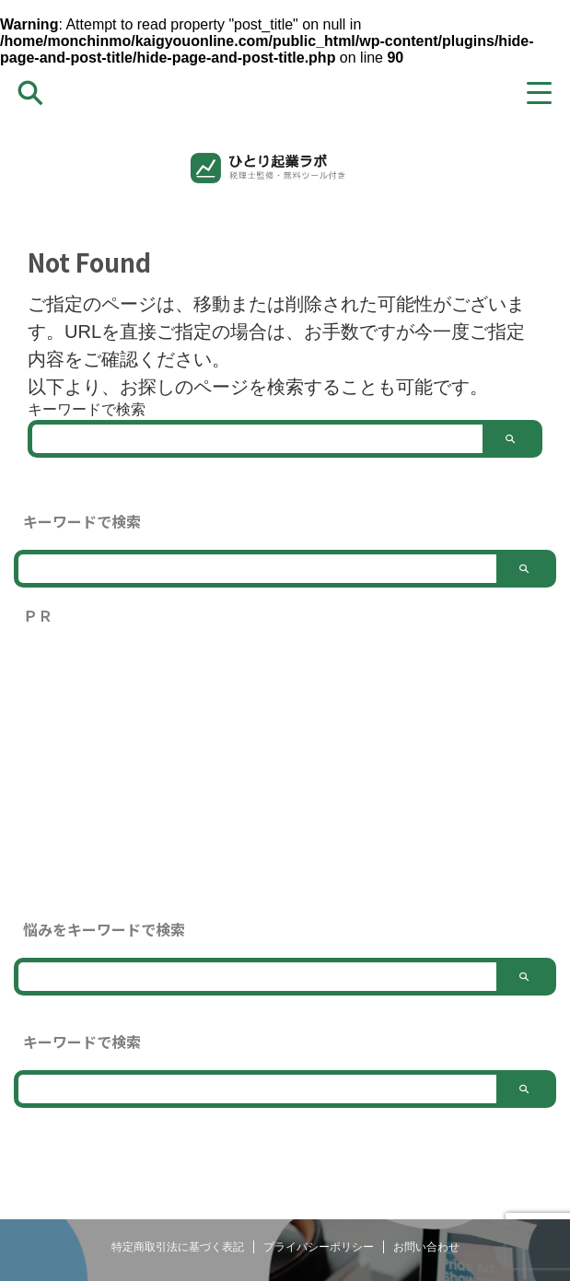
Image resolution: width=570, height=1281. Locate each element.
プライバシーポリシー (318, 1246)
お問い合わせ (426, 1246)
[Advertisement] (285, 773)
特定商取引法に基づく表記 (177, 1246)
